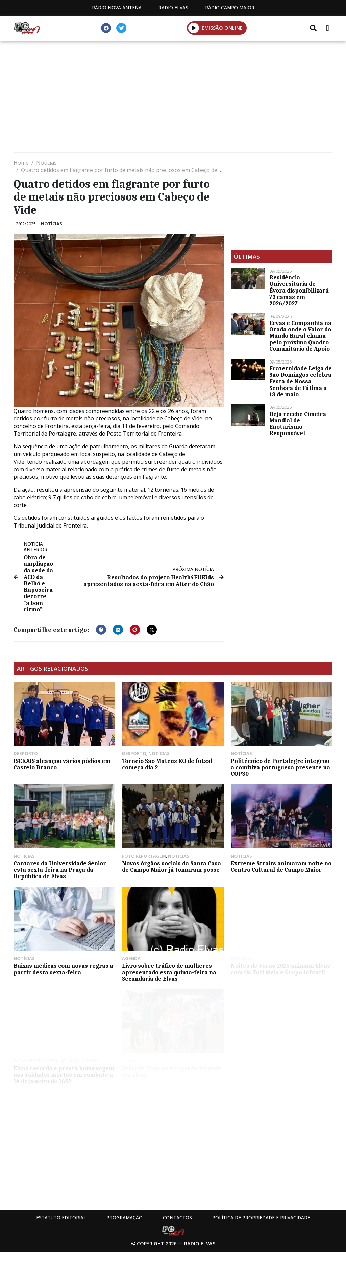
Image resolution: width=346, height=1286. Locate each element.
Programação (124, 1217)
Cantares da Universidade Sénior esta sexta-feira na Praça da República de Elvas (60, 870)
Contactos (177, 1217)
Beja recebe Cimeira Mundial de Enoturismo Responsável (297, 424)
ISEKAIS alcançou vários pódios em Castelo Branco (62, 764)
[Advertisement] (173, 98)
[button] (193, 28)
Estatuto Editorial (61, 1217)
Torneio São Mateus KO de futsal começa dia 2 (167, 764)
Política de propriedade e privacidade (261, 1217)
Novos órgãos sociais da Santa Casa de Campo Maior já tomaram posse (171, 866)
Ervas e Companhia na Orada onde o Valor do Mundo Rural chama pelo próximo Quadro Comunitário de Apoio (300, 336)
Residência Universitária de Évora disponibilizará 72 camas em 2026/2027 (299, 290)
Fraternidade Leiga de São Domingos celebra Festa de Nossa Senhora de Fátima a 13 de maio (300, 381)
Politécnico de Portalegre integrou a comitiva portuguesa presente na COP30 (280, 767)
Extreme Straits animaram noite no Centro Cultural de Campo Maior (281, 866)
